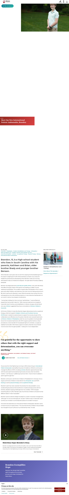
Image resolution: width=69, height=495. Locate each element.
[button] (63, 1)
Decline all (60, 490)
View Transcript (37, 452)
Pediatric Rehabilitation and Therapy (21, 251)
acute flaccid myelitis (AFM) (23, 285)
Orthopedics (34, 251)
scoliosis (23, 369)
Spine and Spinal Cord (6, 252)
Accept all (60, 488)
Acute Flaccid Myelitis (6, 254)
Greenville (3, 251)
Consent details (4, 493)
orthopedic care (29, 380)
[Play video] (22, 427)
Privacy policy (11, 493)
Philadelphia (9, 251)
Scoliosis (14, 254)
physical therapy (14, 382)
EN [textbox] (63, 2)
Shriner (8, 306)
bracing (3, 382)
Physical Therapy (32, 254)
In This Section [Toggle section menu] (8, 6)
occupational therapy (27, 382)
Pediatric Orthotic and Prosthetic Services (22, 252)
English (3, 483)
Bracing (38, 254)
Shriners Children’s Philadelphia (10, 319)
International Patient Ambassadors (9, 255)
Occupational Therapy (22, 254)
